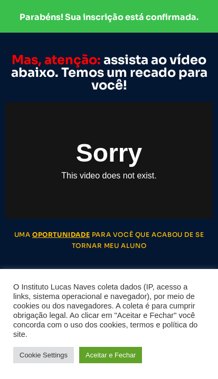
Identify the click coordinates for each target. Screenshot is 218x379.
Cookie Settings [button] (44, 355)
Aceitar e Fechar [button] (111, 355)
